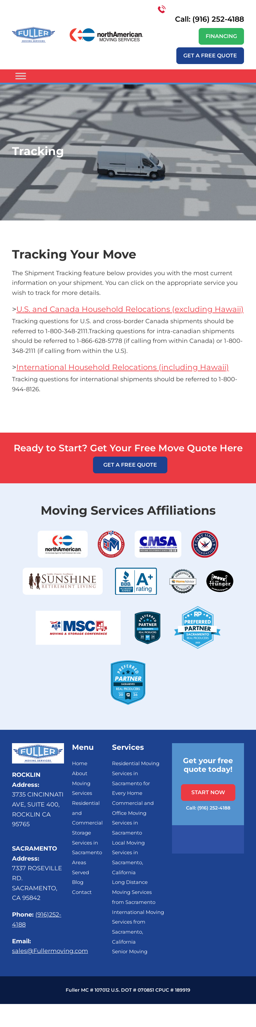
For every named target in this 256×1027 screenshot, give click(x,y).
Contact (82, 892)
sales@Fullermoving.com (50, 951)
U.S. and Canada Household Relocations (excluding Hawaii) (130, 309)
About (79, 773)
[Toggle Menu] (20, 76)
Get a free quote (210, 55)
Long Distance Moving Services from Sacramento (133, 892)
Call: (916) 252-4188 (201, 14)
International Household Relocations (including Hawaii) (122, 367)
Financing (221, 36)
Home (79, 763)
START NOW (208, 792)
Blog (77, 882)
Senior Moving (129, 951)
